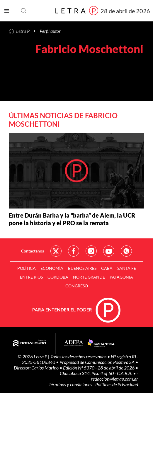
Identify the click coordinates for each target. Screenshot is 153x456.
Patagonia (121, 276)
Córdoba (57, 276)
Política (26, 268)
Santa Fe (126, 268)
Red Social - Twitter (56, 251)
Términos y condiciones (71, 384)
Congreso (76, 285)
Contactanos (32, 250)
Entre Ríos (31, 276)
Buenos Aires (82, 268)
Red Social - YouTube (108, 251)
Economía (51, 268)
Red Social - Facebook (73, 251)
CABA (107, 268)
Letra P (23, 31)
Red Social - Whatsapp (126, 251)
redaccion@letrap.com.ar (114, 379)
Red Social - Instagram (91, 251)
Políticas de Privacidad (116, 384)
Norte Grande (89, 276)
